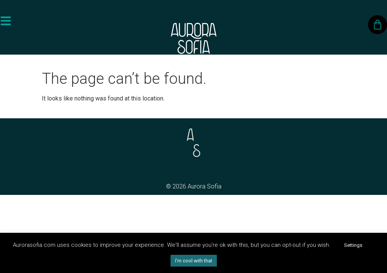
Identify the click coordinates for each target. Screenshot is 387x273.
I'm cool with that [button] (193, 261)
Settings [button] (353, 245)
